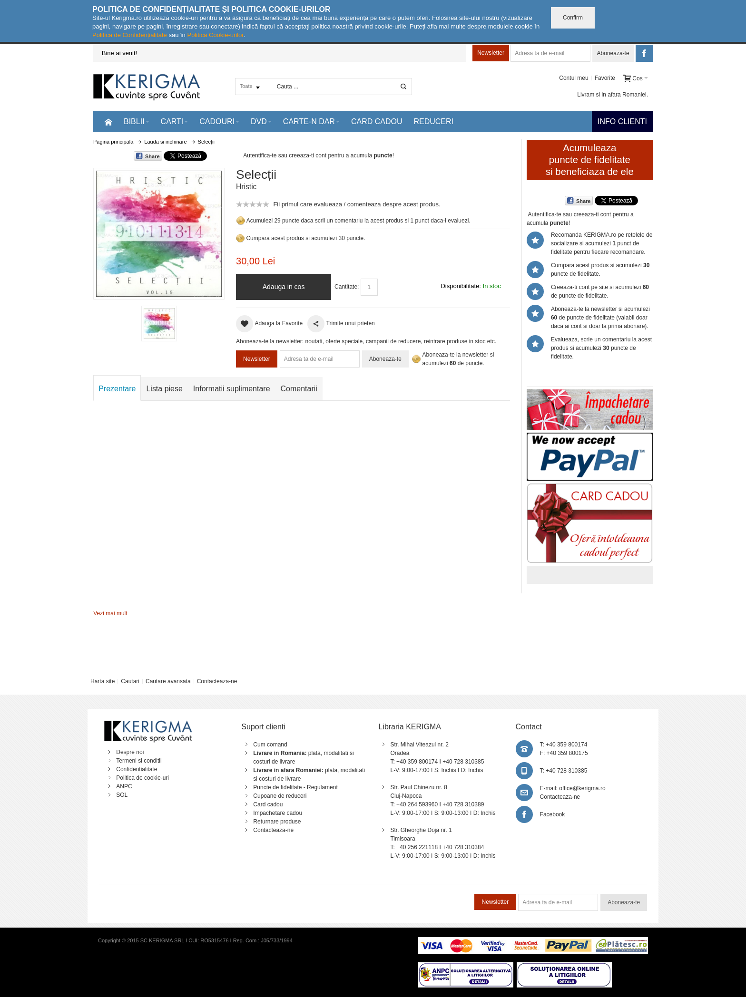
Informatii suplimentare (231, 389)
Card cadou (268, 804)
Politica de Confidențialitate (129, 35)
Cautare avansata (168, 681)
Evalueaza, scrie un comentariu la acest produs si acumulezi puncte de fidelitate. (601, 348)
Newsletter (490, 52)
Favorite (605, 78)
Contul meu (573, 78)
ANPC (124, 786)
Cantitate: (346, 286)
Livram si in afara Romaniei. (612, 94)
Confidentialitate (136, 769)
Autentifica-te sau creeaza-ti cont (284, 155)
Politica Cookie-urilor (215, 35)
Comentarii (299, 389)
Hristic (246, 187)
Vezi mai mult (110, 613)
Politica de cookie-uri (142, 777)
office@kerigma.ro (582, 788)
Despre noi (130, 752)
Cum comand (270, 744)
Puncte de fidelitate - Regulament (295, 787)
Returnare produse (277, 821)
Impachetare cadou (277, 813)
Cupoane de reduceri (279, 796)
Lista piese (164, 389)
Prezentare (117, 389)
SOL (122, 795)
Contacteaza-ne (217, 681)
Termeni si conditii (138, 760)
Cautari (130, 681)
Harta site (102, 681)
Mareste (157, 231)
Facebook (552, 814)
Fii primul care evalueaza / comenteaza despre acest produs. (356, 204)
